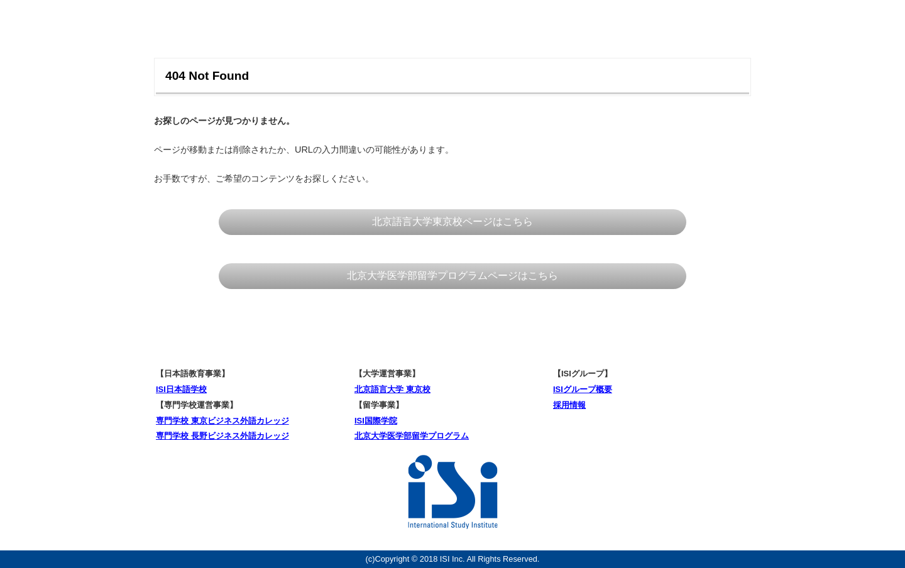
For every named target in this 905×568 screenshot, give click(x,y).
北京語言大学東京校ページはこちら (452, 221)
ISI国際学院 (375, 420)
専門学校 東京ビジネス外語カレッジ (222, 420)
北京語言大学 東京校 (392, 389)
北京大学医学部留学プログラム (411, 435)
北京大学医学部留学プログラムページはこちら (452, 275)
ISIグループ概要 (582, 389)
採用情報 (569, 405)
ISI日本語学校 (181, 389)
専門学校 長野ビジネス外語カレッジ (222, 435)
